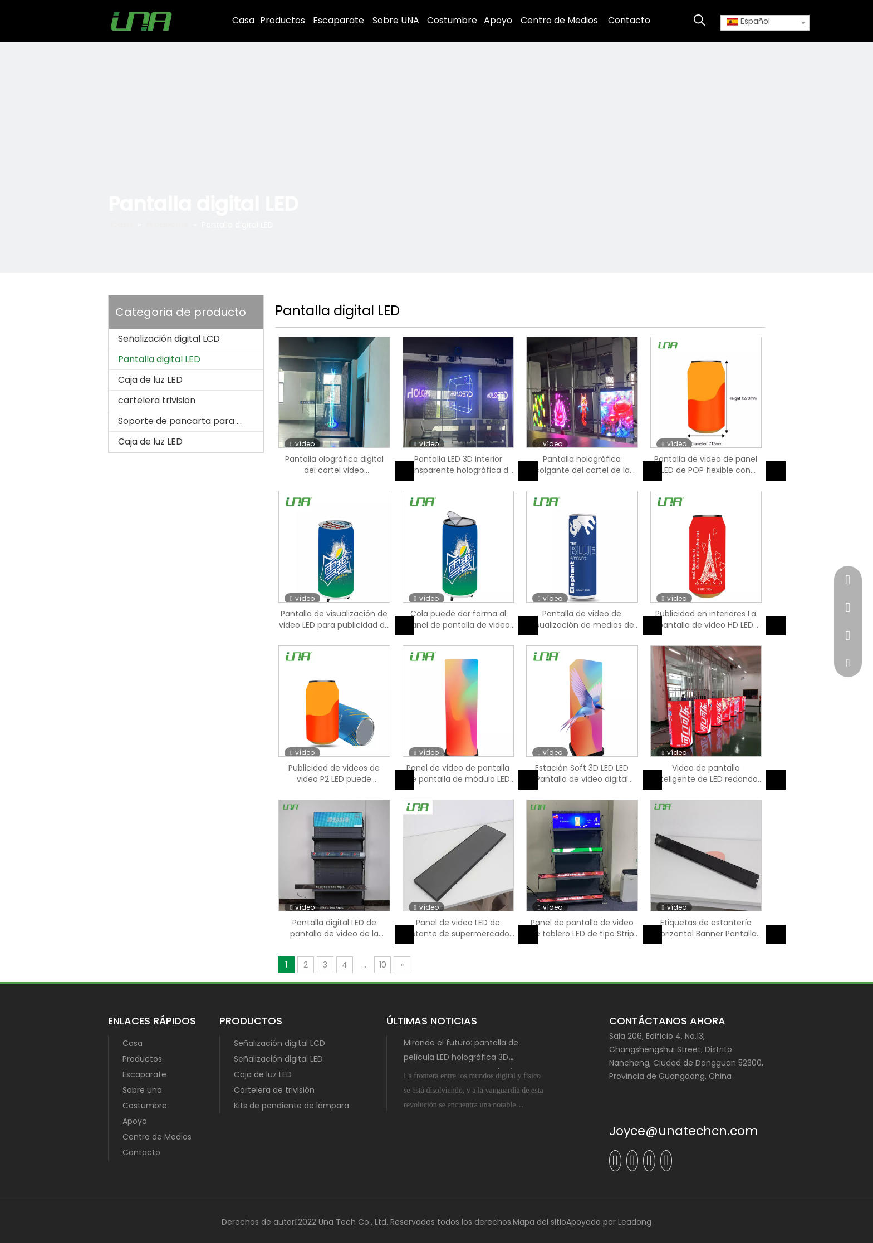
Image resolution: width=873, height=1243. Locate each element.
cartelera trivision (156, 400)
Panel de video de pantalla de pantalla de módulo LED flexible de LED (458, 773)
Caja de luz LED (150, 379)
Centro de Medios (157, 1136)
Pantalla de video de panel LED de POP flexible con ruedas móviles (705, 464)
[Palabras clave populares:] (699, 21)
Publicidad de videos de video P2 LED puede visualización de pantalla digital (334, 773)
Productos (142, 1058)
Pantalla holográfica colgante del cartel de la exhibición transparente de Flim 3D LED (581, 464)
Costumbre (144, 1105)
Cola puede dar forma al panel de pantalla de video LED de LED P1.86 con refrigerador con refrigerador (458, 619)
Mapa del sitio (539, 1221)
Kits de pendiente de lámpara (291, 1105)
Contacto (141, 1152)
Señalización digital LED (278, 1058)
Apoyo (134, 1121)
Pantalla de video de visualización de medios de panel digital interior (581, 619)
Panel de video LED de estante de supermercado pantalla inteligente (457, 928)
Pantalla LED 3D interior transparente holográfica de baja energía (458, 464)
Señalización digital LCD (169, 338)
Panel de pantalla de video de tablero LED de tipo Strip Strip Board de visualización (582, 928)
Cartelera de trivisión (274, 1090)
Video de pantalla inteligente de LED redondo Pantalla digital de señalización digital (706, 773)
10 (382, 964)
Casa (132, 1043)
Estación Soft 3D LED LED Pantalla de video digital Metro (582, 773)
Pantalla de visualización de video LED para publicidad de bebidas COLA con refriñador (334, 619)
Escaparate (144, 1074)
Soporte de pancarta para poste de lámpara (190, 421)
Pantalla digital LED (159, 359)
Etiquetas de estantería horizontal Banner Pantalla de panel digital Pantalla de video (705, 928)
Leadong (634, 1221)
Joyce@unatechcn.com (683, 1131)
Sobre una (142, 1090)
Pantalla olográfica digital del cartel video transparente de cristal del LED (334, 464)
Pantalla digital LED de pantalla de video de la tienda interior (334, 928)
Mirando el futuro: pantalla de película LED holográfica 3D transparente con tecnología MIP (468, 1057)
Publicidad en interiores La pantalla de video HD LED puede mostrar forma (705, 619)
